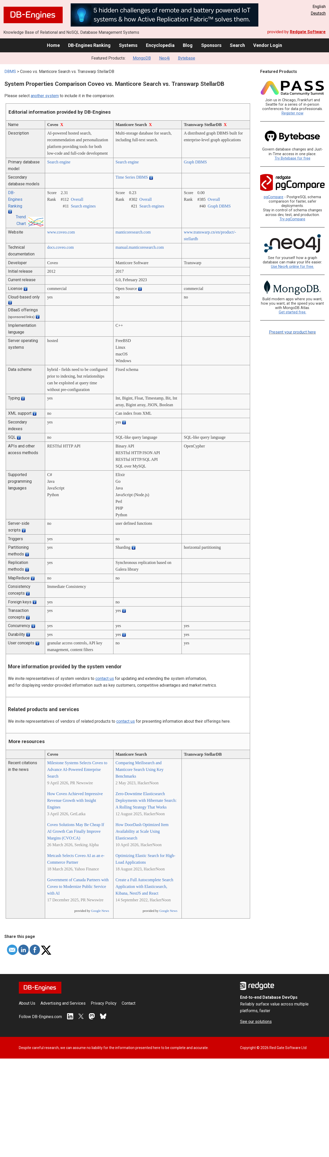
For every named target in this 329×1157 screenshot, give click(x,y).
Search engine (58, 162)
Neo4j (164, 58)
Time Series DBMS (132, 177)
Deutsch (318, 13)
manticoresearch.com (133, 232)
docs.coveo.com (60, 247)
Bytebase (186, 58)
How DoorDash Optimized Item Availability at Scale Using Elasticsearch (142, 831)
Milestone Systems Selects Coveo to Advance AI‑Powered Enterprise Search (77, 769)
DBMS (10, 71)
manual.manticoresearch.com (140, 247)
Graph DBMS (195, 162)
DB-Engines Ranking (89, 45)
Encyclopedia (160, 45)
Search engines (83, 206)
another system (45, 95)
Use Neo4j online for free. (292, 266)
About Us (27, 1003)
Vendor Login (267, 45)
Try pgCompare (292, 219)
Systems (128, 45)
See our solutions (256, 1021)
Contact (128, 1003)
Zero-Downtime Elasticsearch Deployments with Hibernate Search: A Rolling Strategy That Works (146, 800)
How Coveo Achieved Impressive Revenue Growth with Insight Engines (75, 800)
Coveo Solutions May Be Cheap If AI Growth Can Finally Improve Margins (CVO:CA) (75, 831)
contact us (104, 678)
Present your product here (292, 332)
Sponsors (211, 45)
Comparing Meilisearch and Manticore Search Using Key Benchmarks (139, 769)
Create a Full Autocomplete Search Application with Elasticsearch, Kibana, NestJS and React (144, 886)
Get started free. (292, 312)
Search (237, 45)
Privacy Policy (104, 1003)
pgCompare (273, 197)
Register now (292, 113)
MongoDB (142, 58)
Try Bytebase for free (292, 158)
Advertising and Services (63, 1003)
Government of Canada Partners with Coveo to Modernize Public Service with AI (78, 886)
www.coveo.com (61, 232)
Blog (188, 45)
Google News (100, 911)
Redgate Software (308, 31)
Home (53, 45)
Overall (77, 199)
